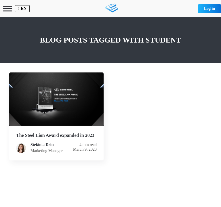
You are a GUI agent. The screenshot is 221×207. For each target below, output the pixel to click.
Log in (209, 8)
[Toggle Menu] (7, 8)
